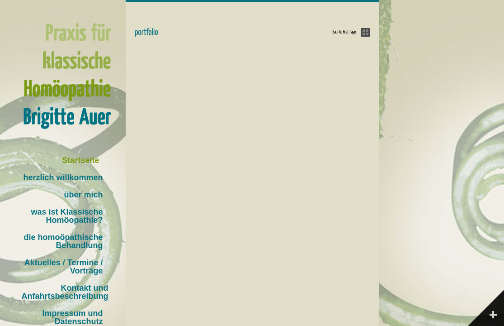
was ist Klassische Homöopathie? (67, 216)
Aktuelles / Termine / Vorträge (63, 266)
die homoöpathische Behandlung (63, 241)
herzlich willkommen (63, 177)
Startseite (80, 160)
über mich (83, 194)
